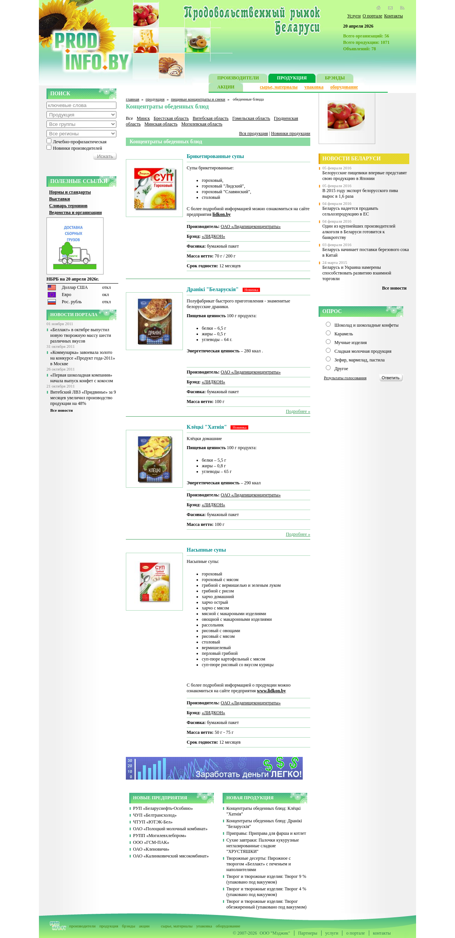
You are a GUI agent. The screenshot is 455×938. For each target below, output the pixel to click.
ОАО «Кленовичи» (151, 849)
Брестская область (171, 118)
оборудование (344, 87)
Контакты (393, 16)
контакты (382, 933)
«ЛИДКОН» (213, 236)
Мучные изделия (350, 342)
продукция (154, 99)
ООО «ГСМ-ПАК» (151, 842)
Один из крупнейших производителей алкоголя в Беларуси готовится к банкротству (358, 231)
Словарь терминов (68, 205)
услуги (332, 933)
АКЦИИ (226, 87)
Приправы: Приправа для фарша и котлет (266, 833)
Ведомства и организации (75, 212)
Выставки (59, 199)
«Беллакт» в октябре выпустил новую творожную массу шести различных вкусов (80, 335)
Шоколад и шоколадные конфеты (366, 325)
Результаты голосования (345, 377)
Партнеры (307, 933)
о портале (355, 933)
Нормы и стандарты (70, 192)
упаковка (313, 87)
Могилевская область (202, 124)
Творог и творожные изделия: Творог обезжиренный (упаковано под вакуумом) (266, 904)
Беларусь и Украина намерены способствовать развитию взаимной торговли (356, 273)
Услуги (354, 16)
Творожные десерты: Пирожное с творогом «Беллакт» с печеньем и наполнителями (258, 864)
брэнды (128, 926)
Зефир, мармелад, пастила (359, 360)
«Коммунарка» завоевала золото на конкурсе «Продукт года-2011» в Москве (82, 358)
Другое (341, 368)
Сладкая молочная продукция (363, 351)
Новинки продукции (290, 133)
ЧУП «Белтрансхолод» (155, 815)
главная (132, 99)
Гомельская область (251, 118)
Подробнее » (298, 411)
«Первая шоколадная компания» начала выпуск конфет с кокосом (81, 377)
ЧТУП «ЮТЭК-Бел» (153, 822)
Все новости (61, 410)
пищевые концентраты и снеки (198, 99)
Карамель (343, 333)
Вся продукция (253, 133)
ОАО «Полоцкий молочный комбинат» (170, 828)
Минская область (161, 124)
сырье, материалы (279, 87)
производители (82, 926)
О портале (372, 16)
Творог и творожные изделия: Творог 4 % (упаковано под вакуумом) (266, 891)
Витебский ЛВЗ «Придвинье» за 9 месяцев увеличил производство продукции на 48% (83, 397)
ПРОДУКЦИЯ (292, 78)
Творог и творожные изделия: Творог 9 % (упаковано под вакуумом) (266, 879)
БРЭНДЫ (335, 78)
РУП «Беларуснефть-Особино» (163, 808)
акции (144, 926)
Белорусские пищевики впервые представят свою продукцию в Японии (364, 175)
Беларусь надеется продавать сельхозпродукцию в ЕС (350, 211)
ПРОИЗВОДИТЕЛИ (238, 78)
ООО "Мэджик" (275, 933)
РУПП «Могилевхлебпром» (159, 835)
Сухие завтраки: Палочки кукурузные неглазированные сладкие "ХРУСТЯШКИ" (262, 845)
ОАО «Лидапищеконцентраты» (251, 226)
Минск (143, 118)
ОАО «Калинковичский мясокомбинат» (171, 856)
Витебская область (211, 118)
